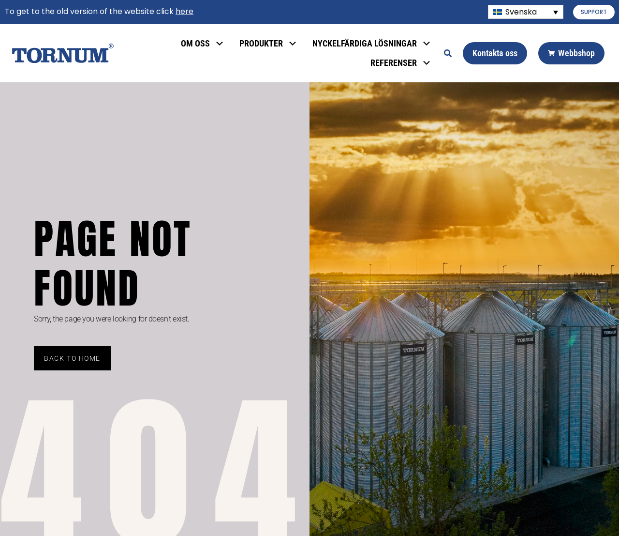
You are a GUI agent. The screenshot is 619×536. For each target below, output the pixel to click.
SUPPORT (594, 12)
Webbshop (571, 53)
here (184, 11)
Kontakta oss (494, 53)
